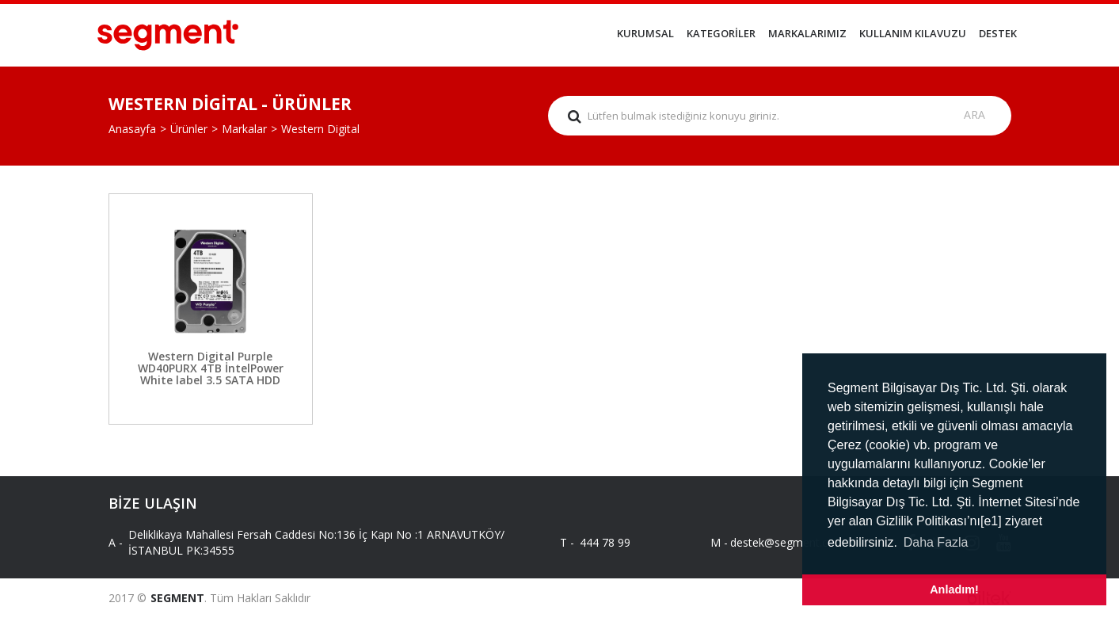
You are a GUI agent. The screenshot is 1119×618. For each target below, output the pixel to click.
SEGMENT (177, 597)
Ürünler (188, 128)
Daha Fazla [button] (936, 542)
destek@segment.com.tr (779, 542)
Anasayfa (132, 128)
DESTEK (998, 33)
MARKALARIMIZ (807, 33)
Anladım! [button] (954, 589)
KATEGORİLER (721, 33)
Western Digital (320, 128)
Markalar (244, 128)
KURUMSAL (645, 33)
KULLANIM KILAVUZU (912, 33)
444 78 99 (605, 542)
